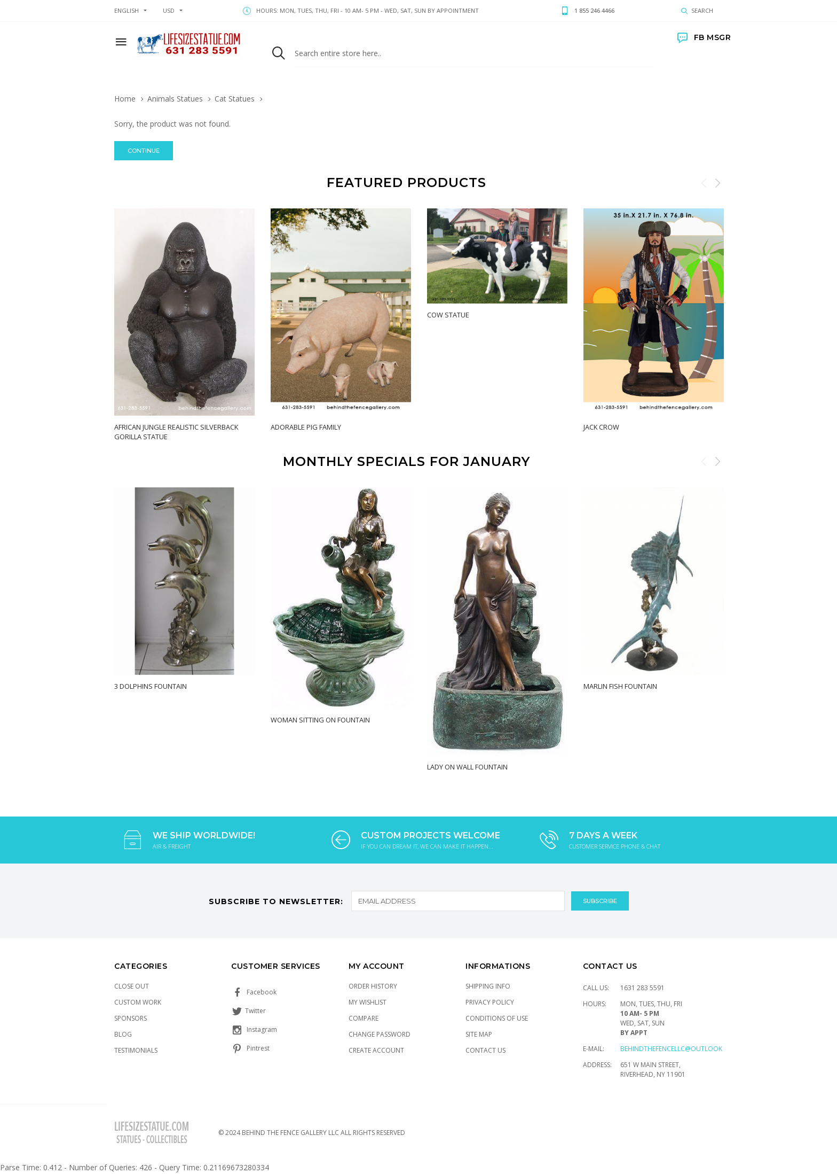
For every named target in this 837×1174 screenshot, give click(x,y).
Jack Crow (601, 427)
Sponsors (130, 1018)
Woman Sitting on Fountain (320, 719)
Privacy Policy (489, 1002)
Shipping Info (487, 986)
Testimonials (135, 1050)
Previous (704, 182)
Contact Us (485, 1050)
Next (717, 182)
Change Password (379, 1034)
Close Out (131, 986)
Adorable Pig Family (306, 427)
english (126, 10)
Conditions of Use (496, 1018)
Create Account (376, 1050)
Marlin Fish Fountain (620, 685)
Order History (373, 986)
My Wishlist (367, 1002)
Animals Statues (175, 99)
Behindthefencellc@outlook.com (679, 1048)
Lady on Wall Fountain (467, 766)
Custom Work (137, 1002)
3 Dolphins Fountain (150, 685)
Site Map (478, 1034)
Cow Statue (448, 315)
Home (125, 99)
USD (169, 10)
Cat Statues (235, 99)
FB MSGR (704, 37)
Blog (123, 1034)
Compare (363, 1018)
